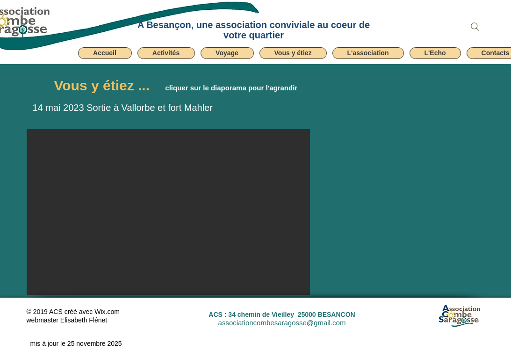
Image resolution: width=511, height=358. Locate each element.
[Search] (475, 27)
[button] (166, 53)
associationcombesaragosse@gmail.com (282, 323)
